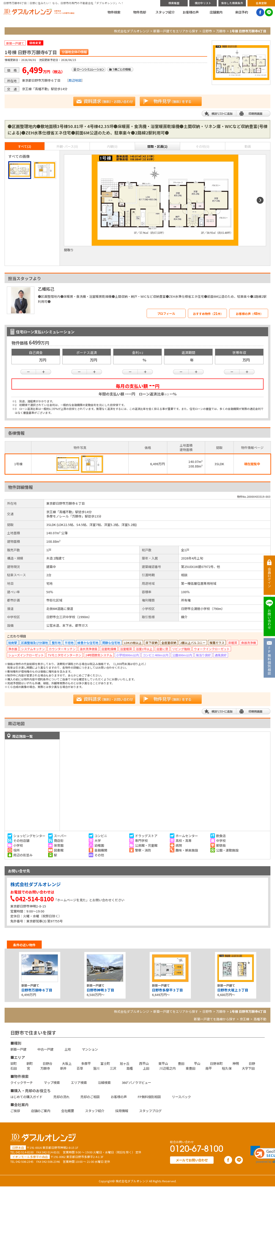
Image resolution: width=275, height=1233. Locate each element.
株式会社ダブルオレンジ (131, 31)
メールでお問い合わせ (192, 1160)
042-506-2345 (24, 1161)
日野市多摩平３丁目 (167, 990)
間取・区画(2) (157, 146)
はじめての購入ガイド (26, 1096)
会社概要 (67, 1110)
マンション (90, 1049)
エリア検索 (79, 1082)
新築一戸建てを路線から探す (215, 1019)
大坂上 (67, 1063)
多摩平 (86, 1063)
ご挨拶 (15, 1110)
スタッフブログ (150, 1110)
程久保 (226, 1068)
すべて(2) (24, 146)
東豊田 (190, 1068)
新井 (63, 1068)
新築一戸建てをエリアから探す (175, 31)
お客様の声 (191, 12)
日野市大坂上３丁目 (232, 990)
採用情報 (121, 1110)
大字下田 (248, 1068)
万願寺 (221, 31)
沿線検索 (104, 1082)
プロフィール (166, 313)
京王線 (244, 1019)
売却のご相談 (90, 1096)
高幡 (129, 1068)
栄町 (13, 1063)
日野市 (207, 31)
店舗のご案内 (40, 1110)
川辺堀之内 (168, 1068)
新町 (29, 1063)
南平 (208, 1068)
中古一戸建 (45, 1049)
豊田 (181, 1063)
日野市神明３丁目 (100, 990)
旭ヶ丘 (124, 1063)
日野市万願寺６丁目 (36, 990)
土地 (67, 1049)
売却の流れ (61, 1096)
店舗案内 (216, 12)
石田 (13, 1068)
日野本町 (216, 1063)
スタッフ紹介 (165, 12)
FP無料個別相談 (149, 1096)
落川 (96, 1068)
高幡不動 (259, 1019)
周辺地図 (75, 80)
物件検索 (113, 12)
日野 (252, 1063)
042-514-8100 (24, 1152)
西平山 (144, 1063)
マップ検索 (52, 1082)
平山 (197, 1063)
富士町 (105, 1063)
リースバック (181, 1096)
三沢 (113, 1068)
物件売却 (139, 12)
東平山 (163, 1063)
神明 (235, 1063)
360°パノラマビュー (136, 1082)
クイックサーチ (21, 1082)
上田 (146, 1068)
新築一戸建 (18, 1049)
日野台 (47, 1063)
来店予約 (241, 12)
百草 (80, 1068)
